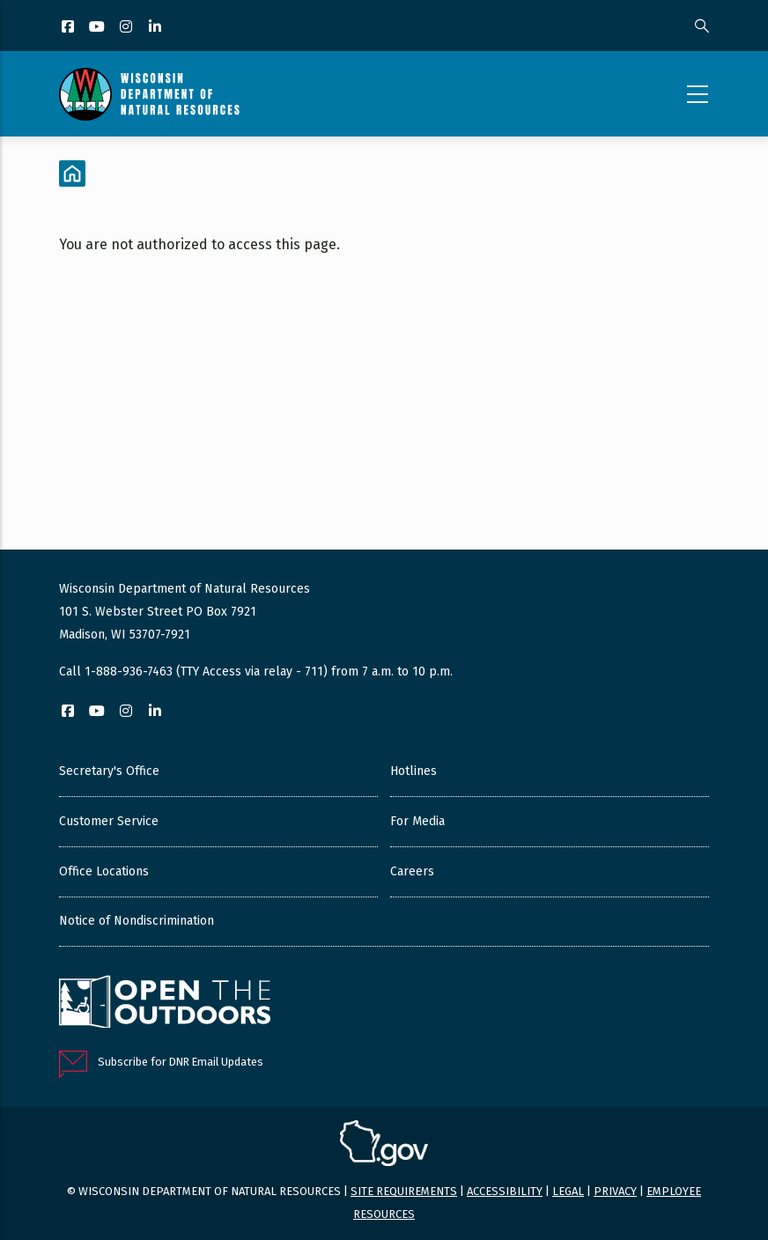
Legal (568, 1191)
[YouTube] (98, 27)
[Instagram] (127, 27)
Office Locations (104, 871)
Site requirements (404, 1191)
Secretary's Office (109, 771)
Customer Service (109, 821)
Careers (412, 871)
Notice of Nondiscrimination (136, 920)
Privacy (615, 1191)
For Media (417, 821)
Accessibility (505, 1191)
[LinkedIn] (156, 27)
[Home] (72, 173)
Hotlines (413, 771)
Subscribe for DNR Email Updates (180, 1061)
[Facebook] (69, 27)
